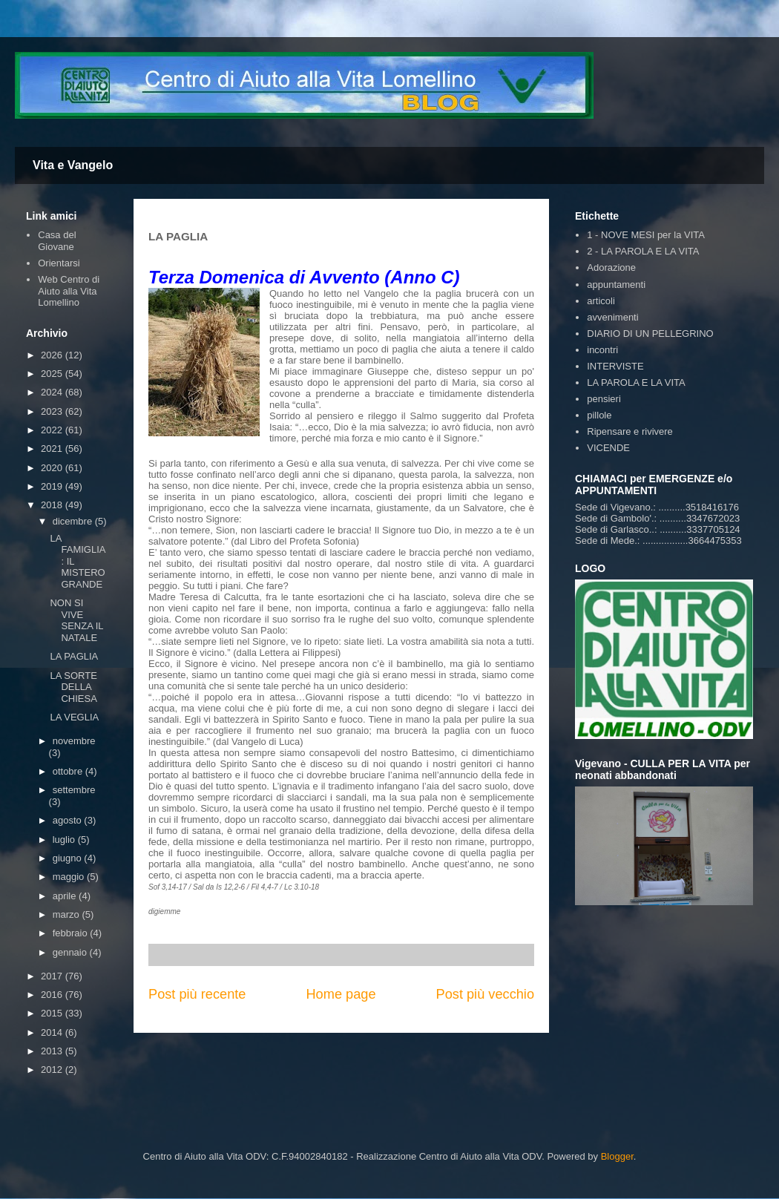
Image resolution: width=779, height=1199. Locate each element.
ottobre (69, 771)
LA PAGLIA (74, 656)
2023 (53, 411)
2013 (53, 1051)
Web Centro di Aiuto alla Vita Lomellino (68, 291)
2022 (53, 430)
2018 (53, 504)
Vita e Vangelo (73, 165)
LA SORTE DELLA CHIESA (73, 687)
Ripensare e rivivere (630, 431)
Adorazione (611, 267)
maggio (70, 876)
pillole (599, 415)
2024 (53, 392)
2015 (53, 1013)
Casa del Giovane (57, 240)
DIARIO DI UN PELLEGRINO (650, 333)
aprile (66, 895)
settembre (74, 789)
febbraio (72, 933)
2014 (53, 1032)
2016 (53, 994)
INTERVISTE (615, 366)
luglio (65, 839)
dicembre (74, 521)
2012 (53, 1069)
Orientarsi (58, 263)
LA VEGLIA (74, 717)
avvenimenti (612, 317)
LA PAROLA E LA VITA (636, 382)
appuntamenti (616, 284)
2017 (53, 976)
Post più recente (197, 994)
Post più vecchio (485, 994)
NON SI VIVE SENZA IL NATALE (76, 620)
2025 (53, 373)
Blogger (617, 1156)
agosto (69, 820)
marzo (67, 914)
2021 (53, 448)
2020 (53, 467)
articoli (601, 300)
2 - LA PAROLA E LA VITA (643, 251)
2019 (53, 486)
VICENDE (608, 447)
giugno (69, 858)
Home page (340, 994)
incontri (602, 349)
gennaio (71, 952)
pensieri (604, 398)
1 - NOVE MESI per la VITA (646, 234)
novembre (74, 740)
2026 (53, 355)
